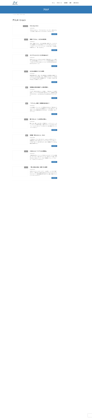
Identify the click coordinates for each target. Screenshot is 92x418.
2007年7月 (64, 385)
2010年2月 (64, 336)
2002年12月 (64, 387)
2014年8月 (64, 279)
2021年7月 (64, 127)
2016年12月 (64, 255)
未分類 (63, 113)
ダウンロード (64, 93)
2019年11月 (64, 173)
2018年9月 (64, 205)
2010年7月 (64, 323)
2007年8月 (64, 383)
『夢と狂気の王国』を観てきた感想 (38, 167)
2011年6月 (64, 301)
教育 (63, 110)
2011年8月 (64, 296)
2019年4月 (64, 188)
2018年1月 (64, 225)
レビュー (63, 98)
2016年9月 (64, 259)
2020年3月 (64, 163)
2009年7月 (64, 353)
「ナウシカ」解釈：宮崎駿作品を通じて (39, 103)
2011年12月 (64, 287)
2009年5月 (64, 358)
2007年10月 (64, 380)
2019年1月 (64, 195)
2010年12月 (64, 311)
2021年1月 (64, 141)
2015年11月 (64, 274)
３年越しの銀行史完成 (72, 48)
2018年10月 (64, 203)
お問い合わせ (36, 396)
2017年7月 (64, 240)
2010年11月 (64, 314)
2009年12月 (64, 341)
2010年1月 (64, 338)
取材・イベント (65, 105)
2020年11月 (64, 146)
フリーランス (64, 95)
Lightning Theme (46, 401)
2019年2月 (64, 193)
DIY (62, 91)
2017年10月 (64, 232)
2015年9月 (64, 277)
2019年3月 (64, 191)
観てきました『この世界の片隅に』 (38, 119)
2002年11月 (64, 390)
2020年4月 (64, 161)
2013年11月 (64, 282)
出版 (63, 103)
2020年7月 (64, 156)
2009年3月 (64, 363)
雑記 (63, 115)
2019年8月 (64, 181)
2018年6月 (64, 213)
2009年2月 (64, 365)
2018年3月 (64, 220)
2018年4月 (64, 218)
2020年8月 (64, 154)
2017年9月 (64, 235)
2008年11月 (64, 373)
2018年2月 (64, 223)
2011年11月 (64, 289)
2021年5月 (64, 131)
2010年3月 (64, 333)
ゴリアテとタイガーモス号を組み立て (39, 55)
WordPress (41, 401)
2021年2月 (64, 139)
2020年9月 (64, 151)
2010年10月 (64, 316)
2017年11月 (64, 230)
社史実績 (26, 396)
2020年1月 (64, 168)
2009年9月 (64, 348)
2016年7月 (64, 264)
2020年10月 (64, 149)
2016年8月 (64, 262)
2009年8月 (64, 351)
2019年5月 (64, 186)
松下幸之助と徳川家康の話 (73, 78)
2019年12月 (64, 171)
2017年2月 (64, 250)
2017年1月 (64, 252)
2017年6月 (64, 242)
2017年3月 (64, 247)
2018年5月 (64, 215)
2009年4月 (64, 360)
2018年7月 (64, 210)
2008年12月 (64, 370)
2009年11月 (64, 343)
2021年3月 (64, 136)
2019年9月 (64, 178)
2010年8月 (64, 321)
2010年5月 (64, 328)
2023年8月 (64, 122)
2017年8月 (64, 237)
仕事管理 (63, 100)
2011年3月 (64, 304)
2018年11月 (64, 200)
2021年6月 (64, 129)
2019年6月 (64, 183)
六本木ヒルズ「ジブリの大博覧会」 (38, 151)
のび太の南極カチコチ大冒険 (37, 71)
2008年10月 (64, 375)
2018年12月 (64, 198)
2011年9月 (64, 294)
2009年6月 (64, 355)
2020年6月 (64, 159)
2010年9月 (64, 319)
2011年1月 (64, 309)
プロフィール (20, 396)
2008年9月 (64, 378)
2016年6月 (64, 267)
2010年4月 (64, 331)
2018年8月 (64, 208)
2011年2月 (64, 306)
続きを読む (54, 34)
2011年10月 (64, 291)
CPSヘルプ (64, 88)
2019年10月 (64, 176)
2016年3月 (64, 272)
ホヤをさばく (71, 72)
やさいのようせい (34, 26)
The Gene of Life (71, 60)
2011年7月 (64, 299)
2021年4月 (64, 134)
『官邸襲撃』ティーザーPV (73, 54)
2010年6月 (64, 326)
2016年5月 (64, 269)
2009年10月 (64, 346)
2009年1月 (64, 368)
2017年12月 (64, 227)
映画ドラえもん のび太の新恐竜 (38, 39)
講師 (31, 396)
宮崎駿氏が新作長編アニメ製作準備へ (39, 87)
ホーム (15, 396)
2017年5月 (64, 245)
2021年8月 (64, 124)
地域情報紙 (70, 35)
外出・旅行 (64, 108)
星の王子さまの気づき (72, 66)
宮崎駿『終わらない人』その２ (37, 135)
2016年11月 (64, 257)
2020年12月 (64, 144)
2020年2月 (64, 166)
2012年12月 (64, 284)
